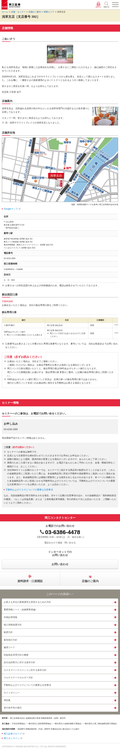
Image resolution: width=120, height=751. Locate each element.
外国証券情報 (10, 617)
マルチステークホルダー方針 (18, 677)
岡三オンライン (12, 738)
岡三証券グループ (13, 733)
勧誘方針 (8, 632)
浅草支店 (61, 12)
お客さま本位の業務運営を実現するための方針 (27, 602)
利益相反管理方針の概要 (16, 655)
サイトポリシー (12, 692)
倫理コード (9, 647)
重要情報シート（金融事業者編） (21, 609)
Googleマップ (11, 209)
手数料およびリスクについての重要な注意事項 (29, 489)
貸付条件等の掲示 (13, 707)
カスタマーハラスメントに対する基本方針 (25, 670)
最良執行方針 (10, 640)
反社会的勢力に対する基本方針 (19, 662)
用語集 (7, 700)
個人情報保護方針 (13, 624)
